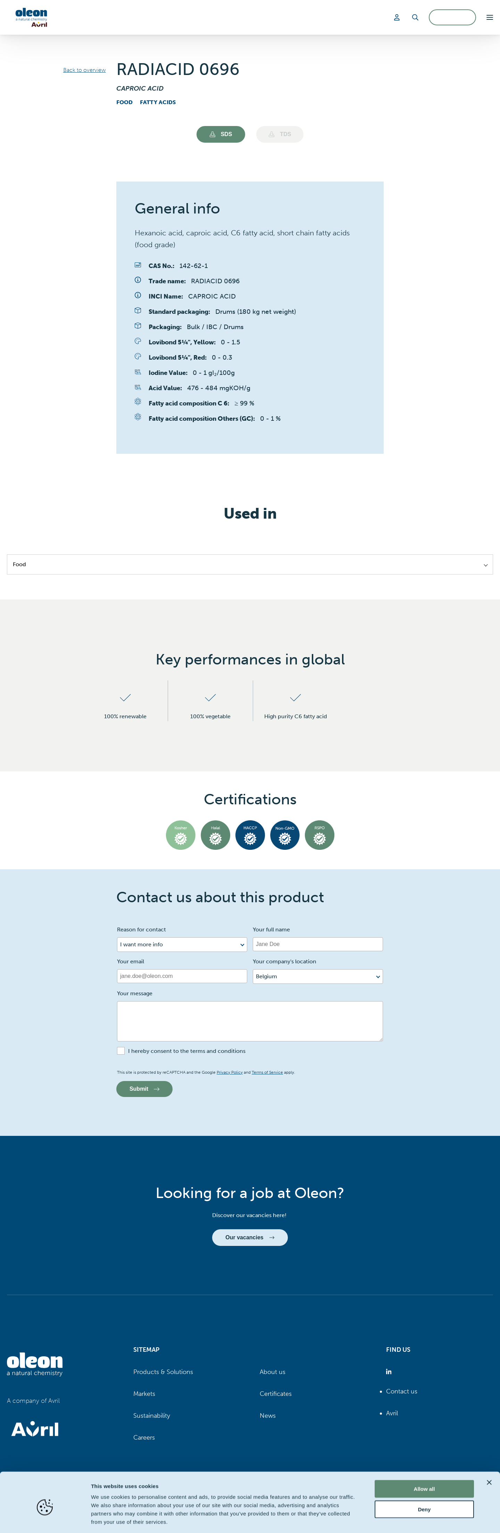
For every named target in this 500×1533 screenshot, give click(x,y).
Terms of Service (267, 1072)
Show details (364, 1519)
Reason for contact (141, 929)
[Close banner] (489, 1451)
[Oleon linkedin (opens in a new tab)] (390, 1372)
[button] (489, 17)
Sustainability (151, 1415)
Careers (144, 1437)
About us (272, 1372)
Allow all (424, 1458)
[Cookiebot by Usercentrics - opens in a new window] (45, 1519)
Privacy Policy (230, 1072)
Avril (392, 1413)
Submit (144, 1089)
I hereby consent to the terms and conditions (186, 1051)
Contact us (401, 1391)
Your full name (271, 929)
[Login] (398, 17)
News (268, 1415)
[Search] (415, 17)
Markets (144, 1394)
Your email (130, 961)
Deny (424, 1479)
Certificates (276, 1394)
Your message (134, 993)
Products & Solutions (163, 1372)
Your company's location (284, 961)
